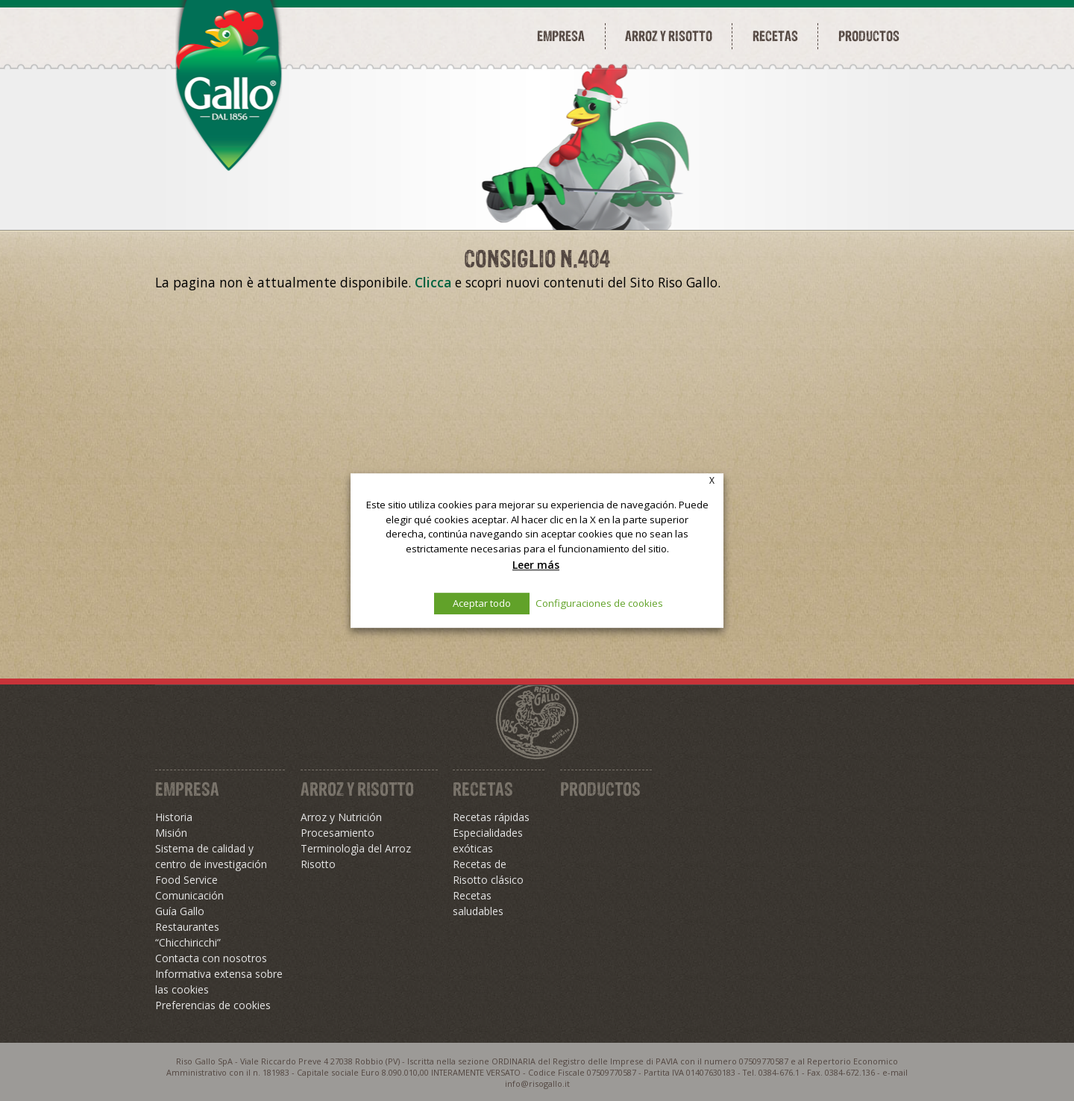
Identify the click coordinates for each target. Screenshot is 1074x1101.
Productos (868, 36)
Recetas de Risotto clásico (488, 872)
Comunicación (189, 895)
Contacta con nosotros (211, 958)
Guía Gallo (179, 911)
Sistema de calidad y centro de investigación (211, 856)
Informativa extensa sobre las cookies (219, 981)
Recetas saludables (478, 903)
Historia (173, 817)
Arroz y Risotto (357, 789)
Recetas (775, 36)
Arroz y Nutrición (341, 817)
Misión (171, 833)
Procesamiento (337, 833)
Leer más (535, 565)
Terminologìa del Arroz (356, 848)
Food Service (186, 880)
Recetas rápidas (491, 817)
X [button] (712, 480)
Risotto (318, 864)
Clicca (433, 282)
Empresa (561, 36)
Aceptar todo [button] (482, 603)
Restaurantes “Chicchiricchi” (188, 934)
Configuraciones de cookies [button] (599, 603)
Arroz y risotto (668, 36)
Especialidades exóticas (488, 840)
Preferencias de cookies (213, 1005)
